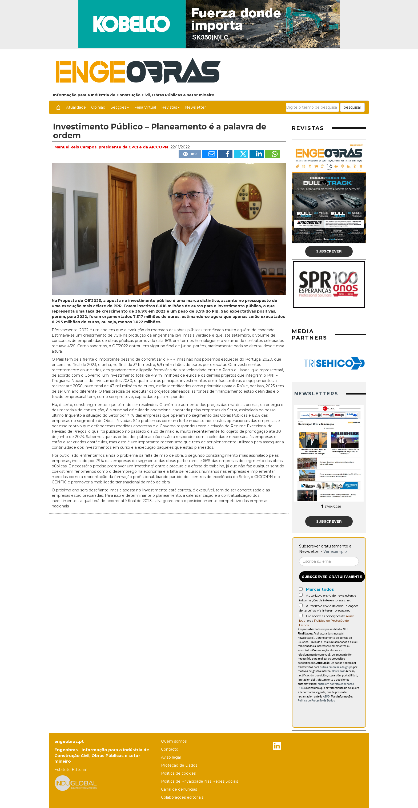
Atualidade (76, 107)
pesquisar (352, 107)
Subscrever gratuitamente (332, 576)
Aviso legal (171, 757)
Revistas (170, 107)
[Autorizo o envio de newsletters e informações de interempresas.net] (301, 595)
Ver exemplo (335, 551)
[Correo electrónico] (329, 561)
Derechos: (338, 671)
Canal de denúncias (179, 789)
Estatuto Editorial (70, 769)
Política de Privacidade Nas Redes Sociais (199, 781)
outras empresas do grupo (336, 667)
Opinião (98, 107)
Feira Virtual (145, 107)
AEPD (326, 696)
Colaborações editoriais (182, 797)
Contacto (169, 749)
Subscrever (329, 251)
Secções (120, 107)
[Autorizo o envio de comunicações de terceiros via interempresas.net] (301, 605)
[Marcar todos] (301, 589)
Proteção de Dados (179, 765)
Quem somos (174, 741)
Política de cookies (178, 773)
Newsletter (195, 107)
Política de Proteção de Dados (316, 700)
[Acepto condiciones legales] (301, 615)
